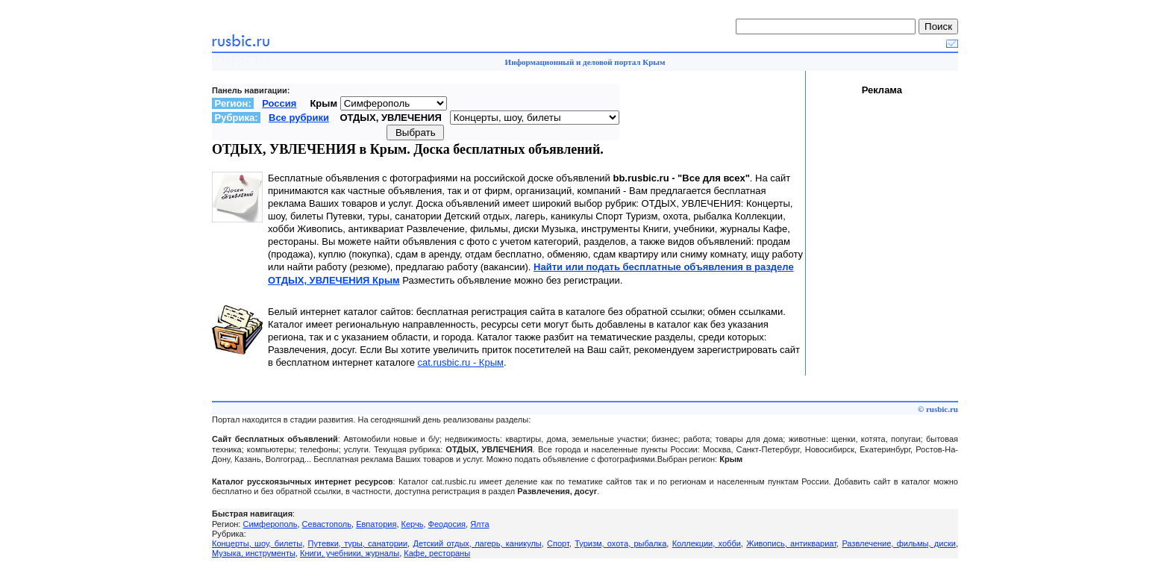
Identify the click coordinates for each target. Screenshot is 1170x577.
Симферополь (270, 524)
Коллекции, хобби (706, 543)
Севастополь (326, 524)
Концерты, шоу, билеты (257, 543)
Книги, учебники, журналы (349, 553)
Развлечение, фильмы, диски (899, 543)
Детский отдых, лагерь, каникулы (477, 543)
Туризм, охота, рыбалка (620, 543)
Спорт (558, 543)
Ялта (479, 524)
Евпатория (376, 524)
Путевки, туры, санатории (358, 543)
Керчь (412, 524)
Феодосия (447, 524)
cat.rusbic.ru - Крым (461, 362)
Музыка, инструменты (253, 553)
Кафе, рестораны (437, 553)
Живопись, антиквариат (791, 543)
